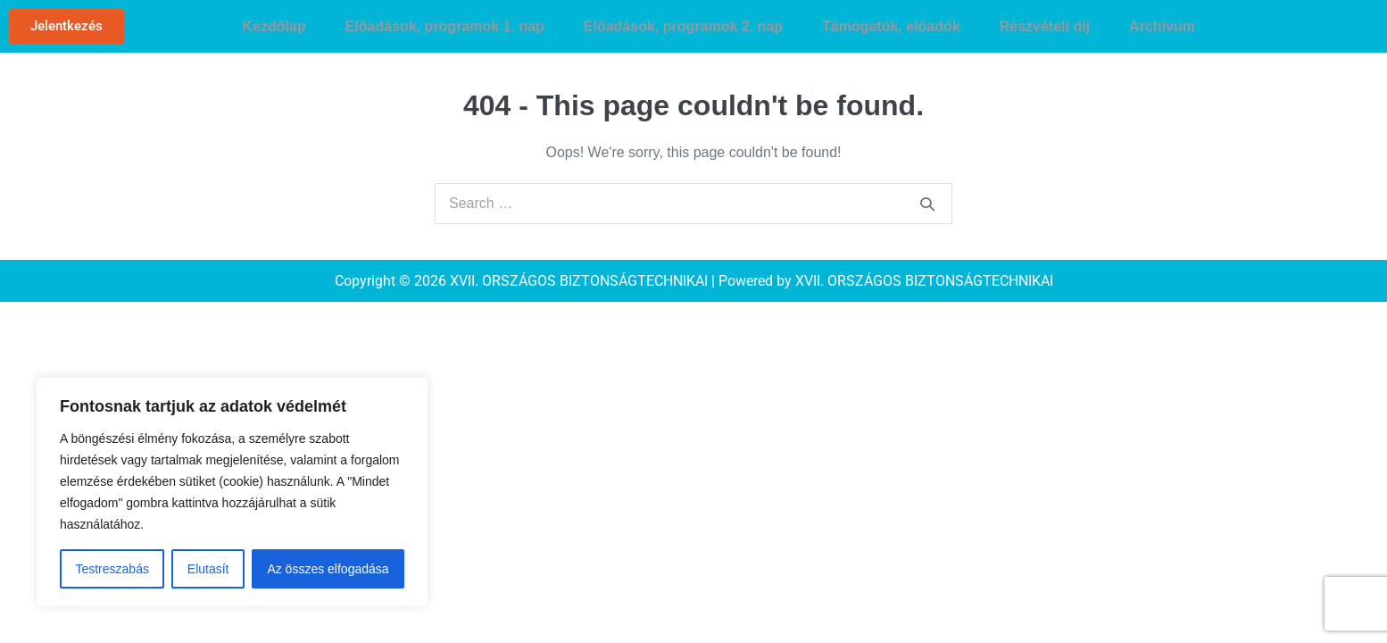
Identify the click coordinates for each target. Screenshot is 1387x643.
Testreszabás (111, 569)
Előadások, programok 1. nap (444, 26)
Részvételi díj (1045, 26)
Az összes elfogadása (327, 569)
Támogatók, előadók (891, 26)
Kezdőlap (274, 26)
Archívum (1162, 26)
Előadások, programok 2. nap (683, 26)
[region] (232, 492)
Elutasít (208, 569)
